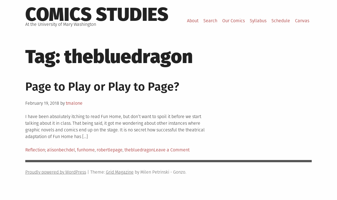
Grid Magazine (120, 172)
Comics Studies (96, 14)
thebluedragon (139, 149)
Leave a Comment (171, 149)
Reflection (35, 149)
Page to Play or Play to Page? (102, 87)
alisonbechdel (61, 149)
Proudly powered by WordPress (55, 172)
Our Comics (233, 20)
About (192, 20)
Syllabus (258, 20)
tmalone (74, 103)
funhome (86, 149)
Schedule (280, 20)
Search (210, 20)
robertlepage (110, 149)
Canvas (302, 20)
